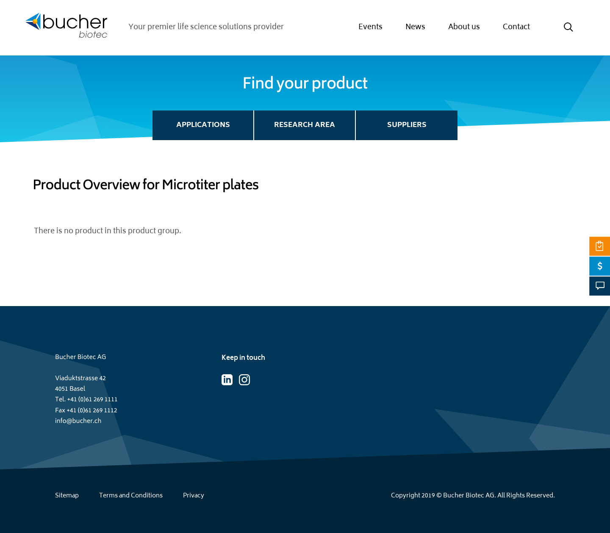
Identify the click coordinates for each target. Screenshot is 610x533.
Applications (203, 125)
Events (370, 27)
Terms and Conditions (131, 496)
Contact (516, 27)
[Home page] (66, 28)
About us (464, 27)
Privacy (193, 496)
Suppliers (407, 125)
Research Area (304, 125)
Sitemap (67, 496)
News (415, 27)
